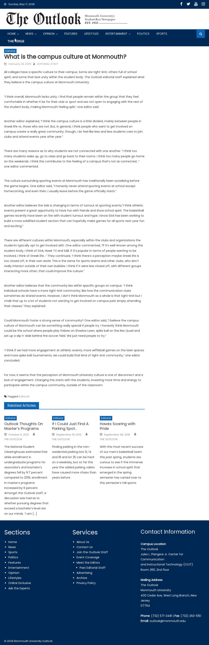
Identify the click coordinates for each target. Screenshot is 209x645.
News (29, 34)
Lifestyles (91, 34)
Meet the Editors (88, 563)
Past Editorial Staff (93, 568)
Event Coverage (88, 557)
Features (70, 34)
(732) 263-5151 (191, 616)
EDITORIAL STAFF (47, 64)
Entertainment (116, 34)
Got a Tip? (15, 42)
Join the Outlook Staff (92, 552)
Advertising (84, 573)
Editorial (10, 51)
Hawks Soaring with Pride (117, 426)
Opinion (48, 34)
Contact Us (85, 547)
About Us (83, 542)
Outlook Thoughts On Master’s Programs (23, 426)
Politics (143, 34)
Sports (161, 34)
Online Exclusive (19, 583)
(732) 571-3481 (161, 616)
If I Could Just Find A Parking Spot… (70, 426)
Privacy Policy (86, 583)
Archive (82, 578)
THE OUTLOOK (13, 439)
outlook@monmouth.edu (168, 621)
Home (12, 34)
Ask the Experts (19, 588)
